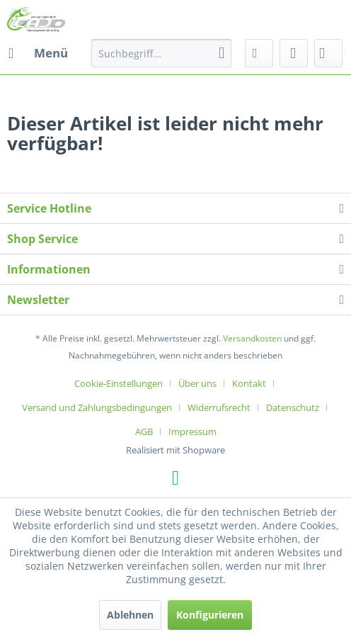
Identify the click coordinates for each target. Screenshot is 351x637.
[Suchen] (221, 53)
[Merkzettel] (259, 53)
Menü (38, 51)
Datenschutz (292, 407)
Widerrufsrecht (219, 407)
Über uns (197, 383)
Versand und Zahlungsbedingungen (97, 407)
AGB (144, 431)
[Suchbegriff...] (161, 53)
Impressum (192, 431)
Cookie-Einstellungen (118, 383)
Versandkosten (252, 338)
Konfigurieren (209, 614)
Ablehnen (130, 614)
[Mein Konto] (294, 53)
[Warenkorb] (328, 53)
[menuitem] (37, 53)
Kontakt (249, 383)
